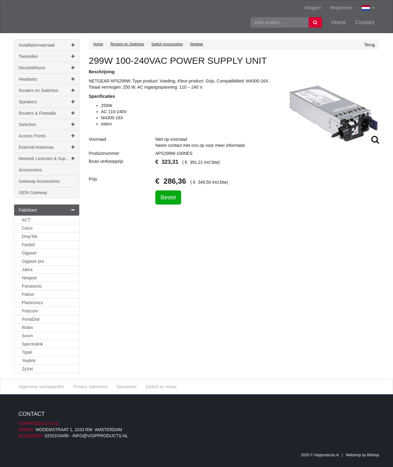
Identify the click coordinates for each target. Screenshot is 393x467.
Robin (27, 327)
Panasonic (32, 286)
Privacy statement (90, 386)
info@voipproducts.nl (100, 435)
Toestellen (47, 56)
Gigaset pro (33, 261)
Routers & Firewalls (47, 113)
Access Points (47, 136)
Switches (47, 124)
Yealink (29, 360)
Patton (28, 294)
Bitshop (373, 455)
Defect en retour (161, 386)
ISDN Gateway (33, 192)
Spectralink (32, 344)
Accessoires (30, 169)
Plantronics (32, 302)
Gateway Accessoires (39, 181)
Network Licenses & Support (47, 158)
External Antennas (47, 147)
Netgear (29, 277)
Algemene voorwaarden (41, 386)
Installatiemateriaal (47, 45)
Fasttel (28, 244)
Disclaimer (127, 386)
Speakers (47, 102)
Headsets (47, 79)
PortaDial (31, 319)
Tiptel (27, 352)
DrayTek (29, 236)
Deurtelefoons (47, 68)
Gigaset (29, 253)
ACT (26, 219)
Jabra (27, 269)
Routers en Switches (47, 90)
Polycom (30, 310)
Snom (27, 335)
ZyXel (27, 368)
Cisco (27, 228)
